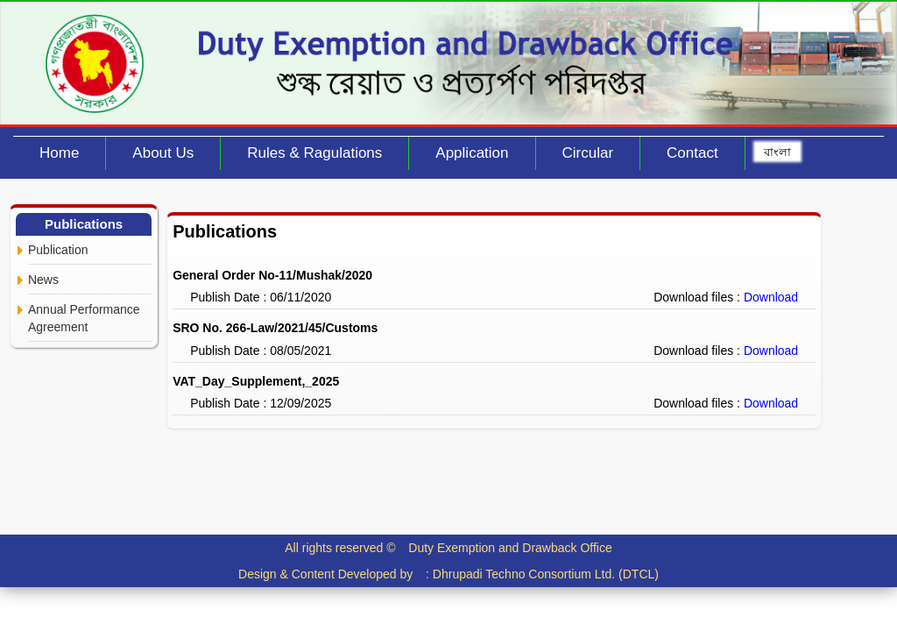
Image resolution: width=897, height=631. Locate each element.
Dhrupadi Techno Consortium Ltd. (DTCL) (546, 574)
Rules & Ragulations (314, 153)
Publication (58, 250)
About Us (163, 153)
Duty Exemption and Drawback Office (509, 548)
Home (59, 153)
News (43, 280)
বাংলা (777, 152)
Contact (692, 153)
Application (471, 153)
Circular (588, 153)
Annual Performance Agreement (84, 318)
